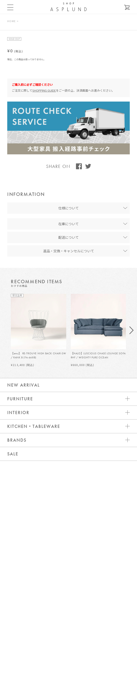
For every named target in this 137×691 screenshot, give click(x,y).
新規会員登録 (68, 613)
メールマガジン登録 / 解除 (68, 627)
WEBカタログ (68, 640)
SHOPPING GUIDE (44, 90)
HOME (11, 21)
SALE (12, 454)
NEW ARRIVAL (23, 385)
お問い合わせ (68, 586)
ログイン (68, 600)
